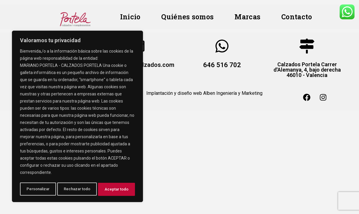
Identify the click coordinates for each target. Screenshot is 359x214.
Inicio (130, 16)
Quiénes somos (187, 16)
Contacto (296, 16)
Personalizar (38, 189)
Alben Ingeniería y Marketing (232, 93)
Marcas (247, 16)
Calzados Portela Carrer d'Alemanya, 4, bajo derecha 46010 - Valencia (307, 69)
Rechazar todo (77, 189)
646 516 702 (222, 65)
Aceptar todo (117, 189)
